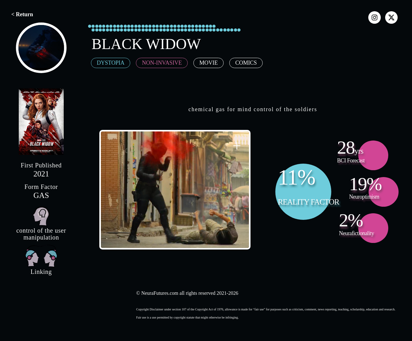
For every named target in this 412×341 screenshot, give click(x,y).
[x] (391, 17)
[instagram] (374, 17)
